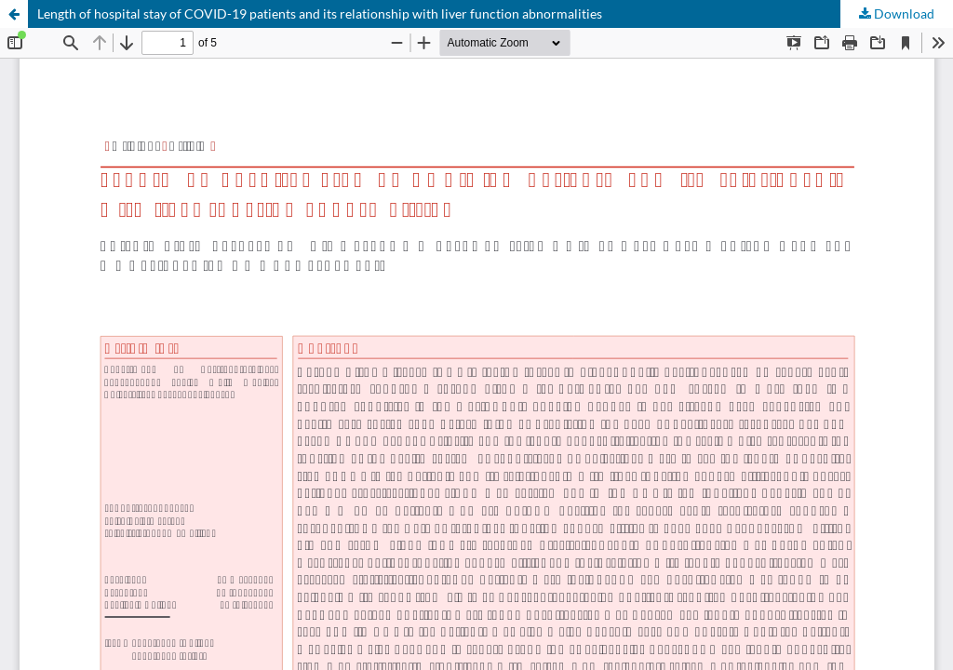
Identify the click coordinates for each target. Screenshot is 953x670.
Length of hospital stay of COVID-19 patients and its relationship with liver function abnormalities (319, 13)
